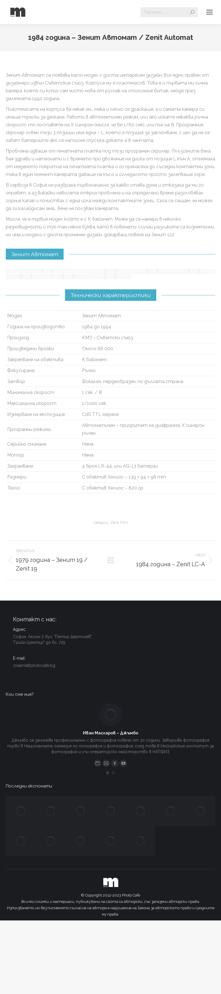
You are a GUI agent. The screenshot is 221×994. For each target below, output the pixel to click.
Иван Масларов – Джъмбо (110, 733)
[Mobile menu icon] (209, 12)
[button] (107, 772)
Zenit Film (119, 522)
